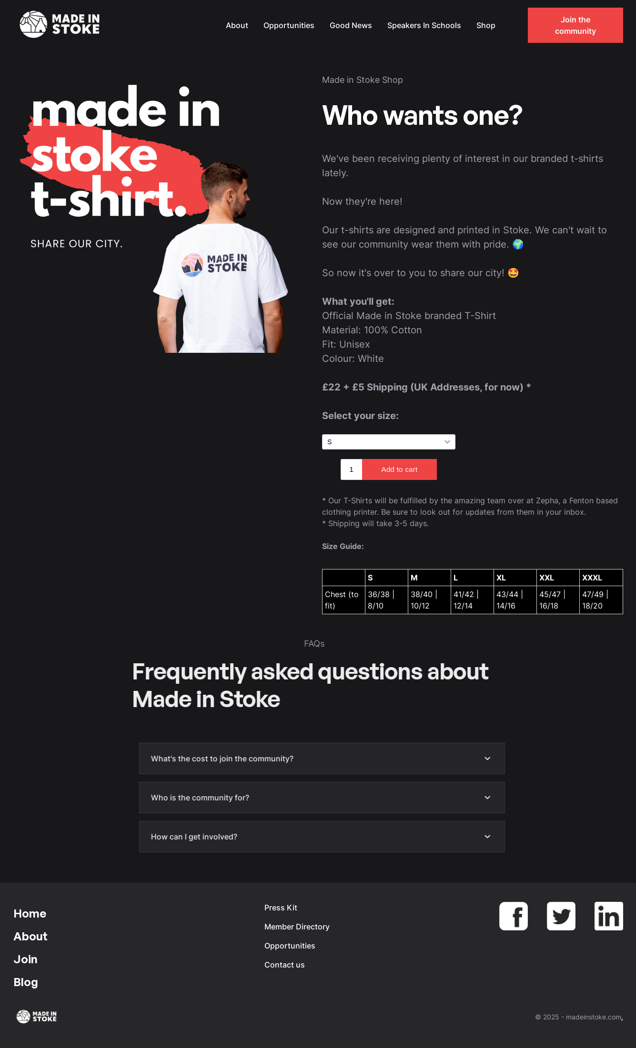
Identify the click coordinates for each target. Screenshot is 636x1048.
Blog (25, 982)
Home (29, 913)
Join (25, 959)
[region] (472, 586)
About (237, 25)
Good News (351, 25)
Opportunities (288, 25)
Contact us (284, 964)
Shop (485, 25)
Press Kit (280, 907)
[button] (512, 25)
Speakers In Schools (424, 25)
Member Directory (297, 926)
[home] (61, 25)
